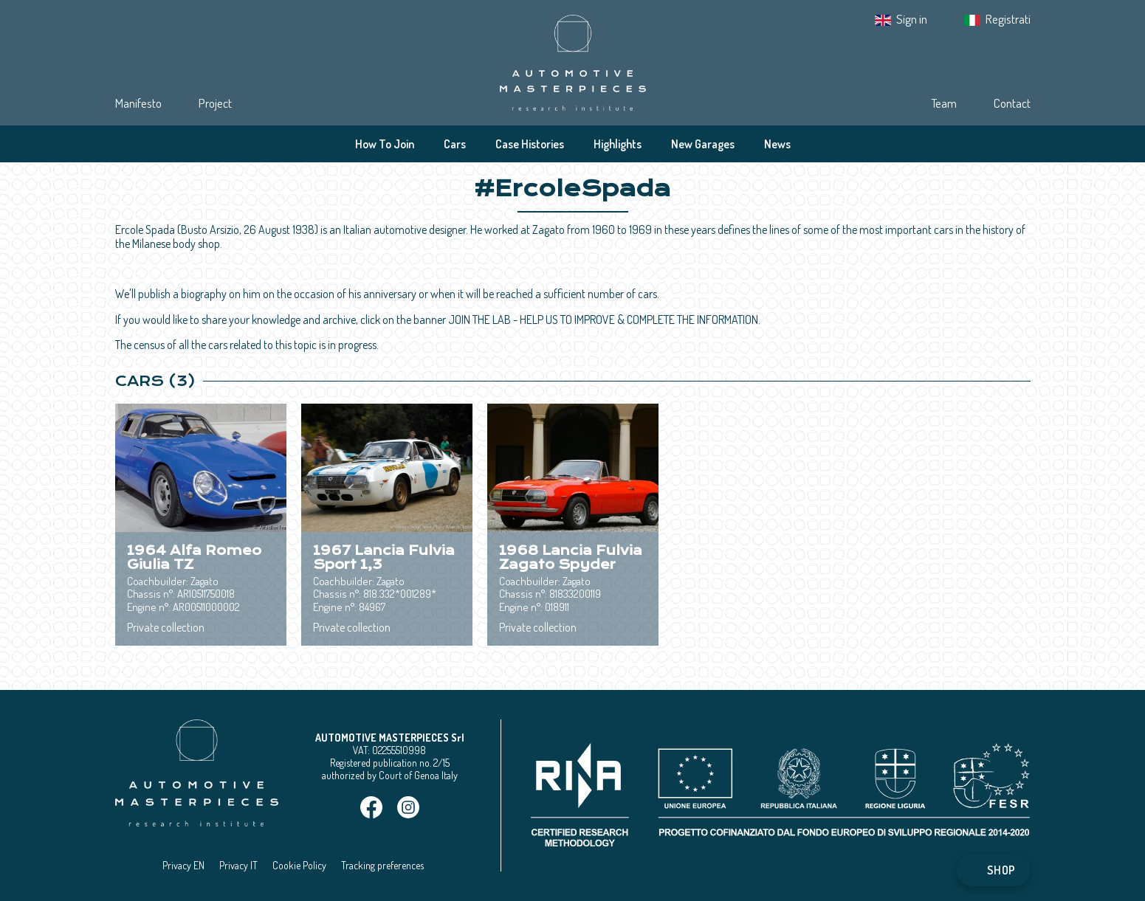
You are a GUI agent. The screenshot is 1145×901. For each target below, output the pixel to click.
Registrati (1008, 19)
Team (944, 103)
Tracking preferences (382, 865)
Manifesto (138, 103)
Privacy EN (183, 865)
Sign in (911, 19)
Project (215, 103)
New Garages (703, 144)
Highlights (618, 144)
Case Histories (529, 144)
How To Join (384, 144)
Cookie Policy (299, 865)
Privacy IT (238, 865)
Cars (455, 144)
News (777, 144)
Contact (1012, 103)
